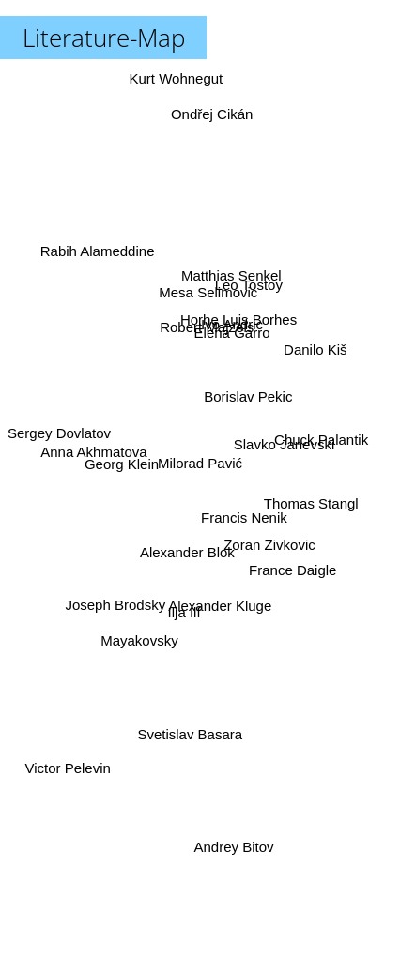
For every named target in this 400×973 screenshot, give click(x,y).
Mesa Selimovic (203, 304)
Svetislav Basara (186, 724)
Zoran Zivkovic (269, 544)
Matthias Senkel (234, 268)
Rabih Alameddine (98, 258)
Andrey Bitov (232, 847)
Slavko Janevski (280, 444)
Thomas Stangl (314, 505)
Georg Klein (120, 466)
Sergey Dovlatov (59, 417)
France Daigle (291, 565)
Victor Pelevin (62, 786)
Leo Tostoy (246, 295)
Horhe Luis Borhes (236, 329)
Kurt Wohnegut (176, 78)
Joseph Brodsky (114, 605)
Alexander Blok (195, 538)
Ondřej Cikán (211, 104)
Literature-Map (104, 37)
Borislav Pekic (248, 395)
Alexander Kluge (219, 606)
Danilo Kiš (318, 350)
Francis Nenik (244, 519)
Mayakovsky (142, 643)
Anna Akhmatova (94, 440)
